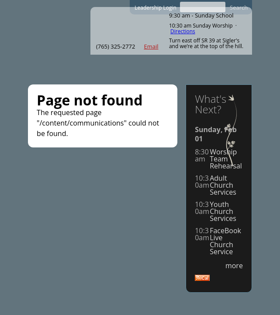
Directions (182, 31)
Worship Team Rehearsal (226, 159)
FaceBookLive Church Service (225, 241)
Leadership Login (155, 7)
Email (151, 46)
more (234, 265)
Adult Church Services (223, 185)
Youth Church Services (223, 211)
